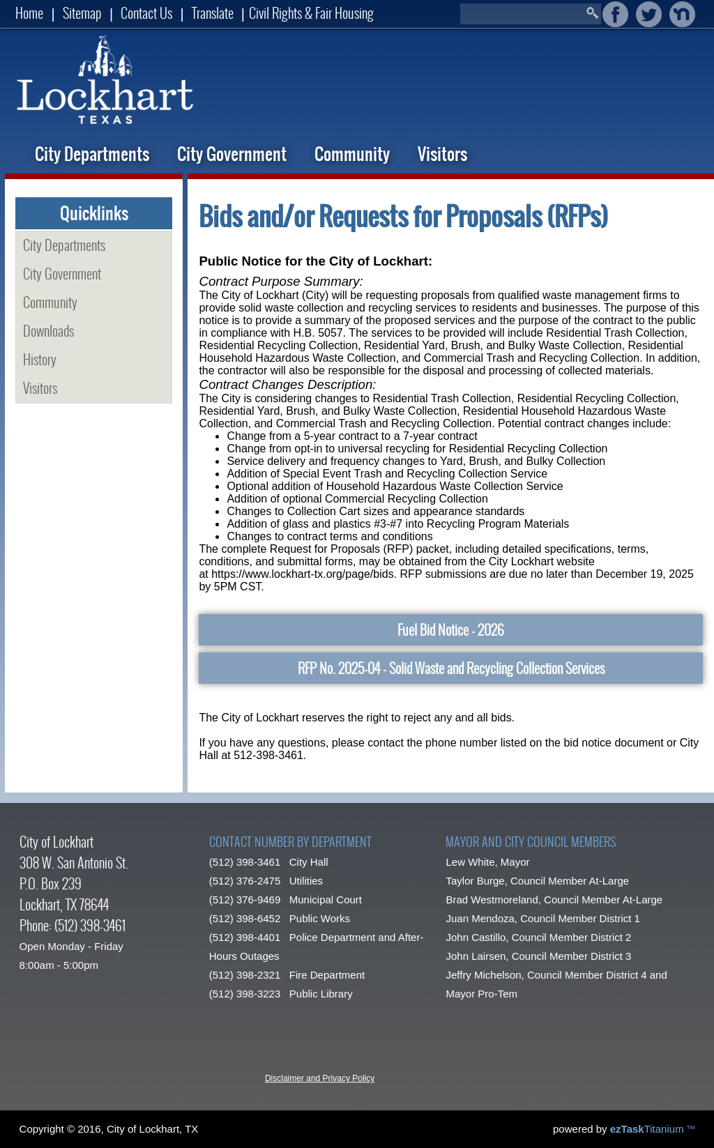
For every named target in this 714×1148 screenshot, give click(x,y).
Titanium (648, 1129)
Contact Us (146, 13)
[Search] (522, 14)
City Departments (92, 154)
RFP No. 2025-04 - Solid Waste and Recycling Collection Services (451, 668)
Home (29, 13)
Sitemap (82, 13)
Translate (213, 13)
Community (352, 154)
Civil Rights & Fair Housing (311, 13)
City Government (232, 154)
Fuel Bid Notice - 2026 (450, 630)
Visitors (442, 154)
